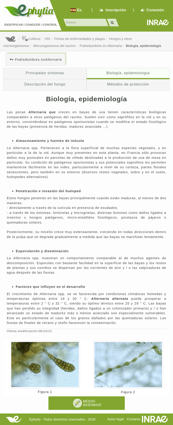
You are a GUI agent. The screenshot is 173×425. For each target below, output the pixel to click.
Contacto (133, 419)
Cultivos (31, 39)
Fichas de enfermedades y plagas (79, 39)
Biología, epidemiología (143, 46)
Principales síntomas (45, 73)
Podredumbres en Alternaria (101, 46)
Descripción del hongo (44, 84)
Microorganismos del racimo (54, 46)
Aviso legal (115, 419)
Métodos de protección (128, 84)
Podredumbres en (38, 59)
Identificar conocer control (30, 24)
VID (47, 39)
